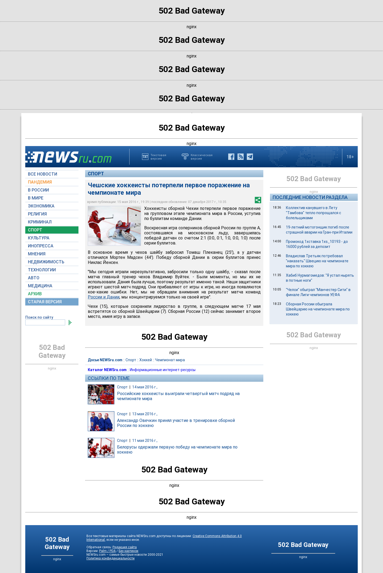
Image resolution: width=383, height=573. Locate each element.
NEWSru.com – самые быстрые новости (116, 555)
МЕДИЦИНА (40, 285)
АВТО (33, 277)
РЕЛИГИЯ (37, 214)
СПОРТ (35, 229)
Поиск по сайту (39, 317)
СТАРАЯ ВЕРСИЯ (45, 301)
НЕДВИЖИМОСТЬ (46, 261)
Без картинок (128, 551)
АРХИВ (35, 293)
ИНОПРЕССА (40, 245)
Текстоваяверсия (158, 156)
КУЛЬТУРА (38, 237)
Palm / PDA (107, 551)
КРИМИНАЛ (40, 222)
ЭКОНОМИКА (41, 206)
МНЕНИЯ (36, 253)
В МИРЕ (35, 198)
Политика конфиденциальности (110, 558)
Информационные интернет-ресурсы (162, 370)
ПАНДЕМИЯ (40, 182)
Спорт (96, 173)
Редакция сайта (125, 547)
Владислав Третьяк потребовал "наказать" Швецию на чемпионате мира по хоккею (317, 261)
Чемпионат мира (170, 360)
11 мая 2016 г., (144, 440)
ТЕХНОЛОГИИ (42, 269)
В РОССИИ (38, 190)
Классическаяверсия (202, 156)
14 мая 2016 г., (144, 387)
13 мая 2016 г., (144, 414)
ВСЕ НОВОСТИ (42, 174)
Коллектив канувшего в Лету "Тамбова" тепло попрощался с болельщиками (313, 213)
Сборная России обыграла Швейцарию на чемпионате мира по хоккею (318, 309)
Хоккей (145, 360)
